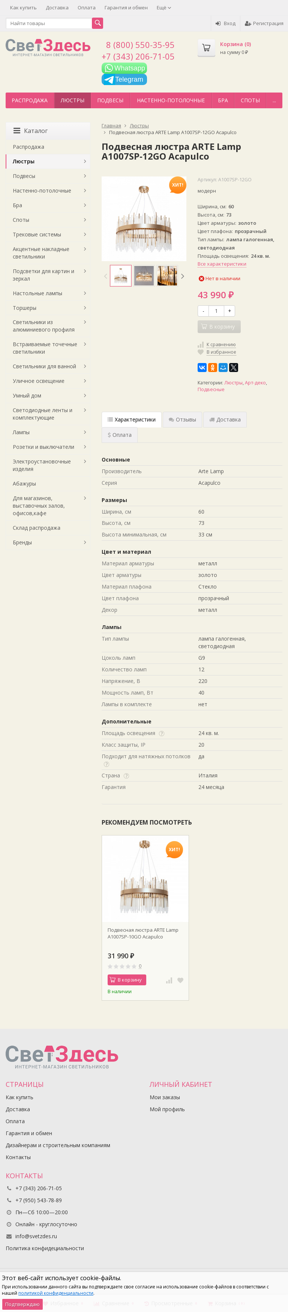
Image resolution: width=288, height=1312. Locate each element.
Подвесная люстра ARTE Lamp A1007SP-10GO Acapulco (143, 933)
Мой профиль (167, 1109)
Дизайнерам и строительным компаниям (58, 1145)
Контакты (18, 1157)
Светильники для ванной (44, 366)
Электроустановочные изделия (42, 465)
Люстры (72, 100)
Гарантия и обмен (126, 7)
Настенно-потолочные (171, 100)
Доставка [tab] (225, 419)
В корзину (126, 979)
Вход (226, 23)
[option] (120, 276)
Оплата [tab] (120, 434)
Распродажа (30, 100)
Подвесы (110, 100)
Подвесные (211, 389)
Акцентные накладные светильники (41, 252)
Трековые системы (37, 234)
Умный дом (27, 395)
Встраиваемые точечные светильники (45, 348)
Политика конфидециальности (45, 1248)
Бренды (22, 542)
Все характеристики (222, 263)
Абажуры (24, 483)
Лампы (21, 432)
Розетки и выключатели (43, 446)
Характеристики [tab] (132, 419)
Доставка (57, 7)
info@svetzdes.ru (36, 1236)
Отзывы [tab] (182, 419)
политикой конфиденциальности (55, 1293)
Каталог (31, 131)
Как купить (23, 7)
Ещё (164, 7)
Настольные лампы (37, 293)
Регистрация (264, 23)
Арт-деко (255, 383)
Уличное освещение (38, 380)
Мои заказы (165, 1097)
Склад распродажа (36, 527)
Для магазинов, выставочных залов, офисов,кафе (39, 506)
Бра (223, 100)
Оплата (87, 7)
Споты (250, 100)
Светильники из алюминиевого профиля (44, 325)
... (274, 100)
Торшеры (24, 307)
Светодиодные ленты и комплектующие (42, 413)
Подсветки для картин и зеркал (43, 274)
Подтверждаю (22, 1304)
